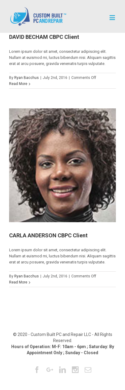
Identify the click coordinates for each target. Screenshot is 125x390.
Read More (18, 84)
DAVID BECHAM (44, 37)
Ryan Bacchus (26, 78)
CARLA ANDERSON (48, 235)
